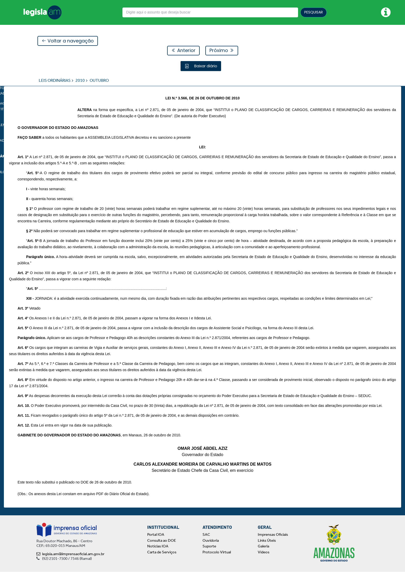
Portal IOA (155, 534)
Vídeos (263, 552)
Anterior (183, 50)
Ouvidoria (210, 540)
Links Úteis (267, 540)
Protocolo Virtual (216, 552)
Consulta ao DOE (161, 540)
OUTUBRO (99, 80)
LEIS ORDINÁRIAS (55, 80)
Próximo (221, 50)
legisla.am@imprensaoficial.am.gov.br (70, 554)
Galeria (263, 546)
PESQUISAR (313, 12)
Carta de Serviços (161, 552)
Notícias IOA (157, 546)
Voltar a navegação (68, 41)
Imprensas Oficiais (273, 534)
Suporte (209, 546)
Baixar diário (205, 66)
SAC (206, 534)
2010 (80, 80)
